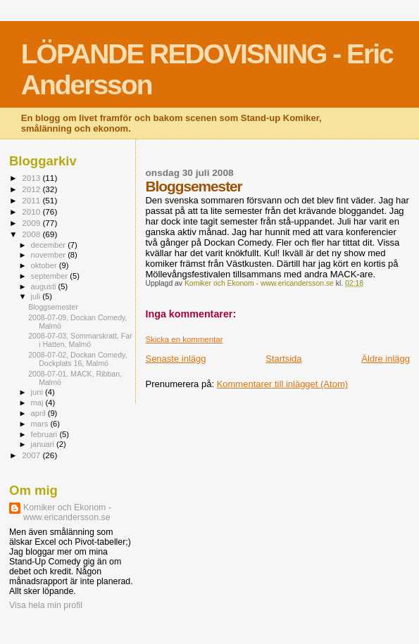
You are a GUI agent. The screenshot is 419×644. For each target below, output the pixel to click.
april (39, 413)
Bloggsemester (53, 307)
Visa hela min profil (45, 605)
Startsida (283, 358)
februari (45, 434)
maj (38, 402)
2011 (32, 200)
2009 (32, 222)
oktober (45, 265)
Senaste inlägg (175, 358)
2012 (32, 189)
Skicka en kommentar (184, 339)
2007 (32, 455)
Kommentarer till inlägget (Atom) (282, 384)
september (50, 276)
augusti (44, 286)
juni (38, 392)
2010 (32, 211)
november (49, 255)
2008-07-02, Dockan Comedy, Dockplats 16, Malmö (77, 359)
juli (37, 296)
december (49, 245)
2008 (32, 234)
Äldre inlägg (385, 358)
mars (41, 423)
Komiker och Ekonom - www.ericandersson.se (67, 512)
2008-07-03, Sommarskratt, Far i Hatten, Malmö (80, 340)
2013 (32, 177)
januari (44, 444)
